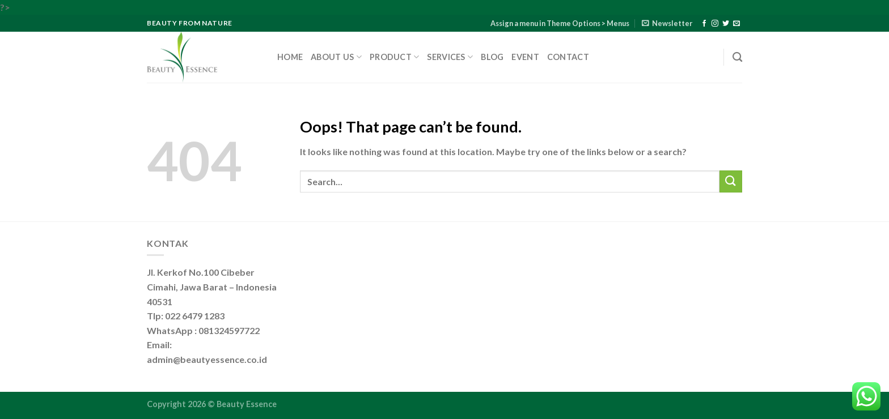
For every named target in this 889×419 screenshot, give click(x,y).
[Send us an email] (736, 24)
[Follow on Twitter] (725, 24)
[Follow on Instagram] (715, 24)
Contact (568, 57)
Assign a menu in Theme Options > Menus (559, 23)
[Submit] (730, 181)
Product (395, 57)
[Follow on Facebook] (704, 24)
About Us (336, 57)
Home (290, 57)
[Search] (737, 57)
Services (450, 57)
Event (525, 57)
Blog (492, 57)
